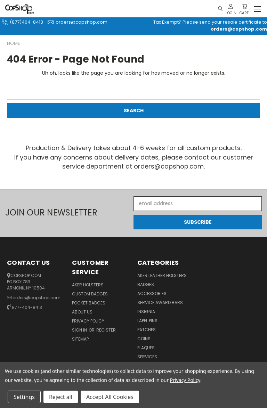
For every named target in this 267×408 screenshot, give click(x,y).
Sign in (80, 330)
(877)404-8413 (21, 22)
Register (106, 330)
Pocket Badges (88, 303)
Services (147, 357)
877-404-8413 (27, 307)
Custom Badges (90, 294)
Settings (24, 397)
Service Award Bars (160, 302)
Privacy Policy (88, 321)
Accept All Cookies (110, 397)
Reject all (60, 397)
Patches (146, 330)
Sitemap (80, 339)
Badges (145, 284)
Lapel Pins (147, 321)
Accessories (152, 293)
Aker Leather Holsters (162, 275)
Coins (144, 339)
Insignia (146, 312)
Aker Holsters (88, 285)
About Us (82, 312)
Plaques (146, 348)
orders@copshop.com (76, 22)
